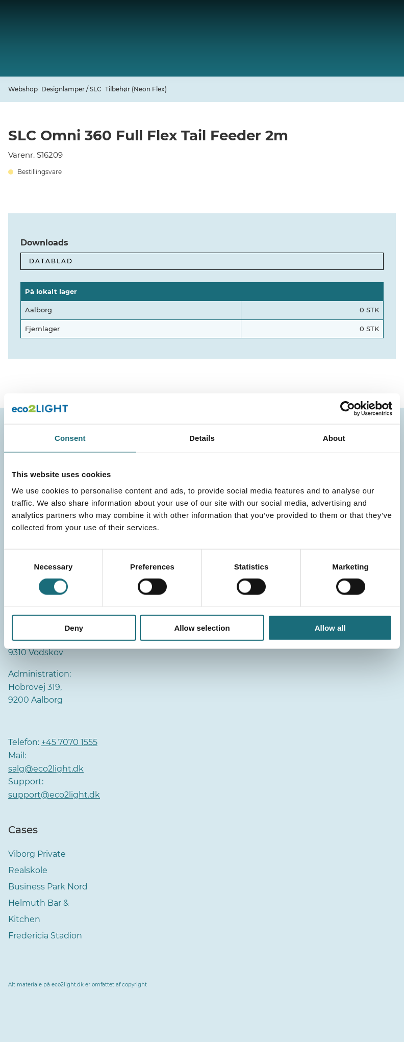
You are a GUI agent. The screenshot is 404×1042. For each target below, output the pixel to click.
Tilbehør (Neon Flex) (136, 89)
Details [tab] (202, 438)
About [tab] (334, 438)
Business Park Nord (48, 886)
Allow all (330, 627)
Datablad (51, 261)
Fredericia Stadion (45, 935)
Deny (73, 627)
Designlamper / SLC (71, 89)
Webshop (23, 89)
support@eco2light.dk (54, 795)
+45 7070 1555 (69, 742)
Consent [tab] (70, 438)
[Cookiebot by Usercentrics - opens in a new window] (347, 408)
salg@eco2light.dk (46, 769)
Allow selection (202, 627)
